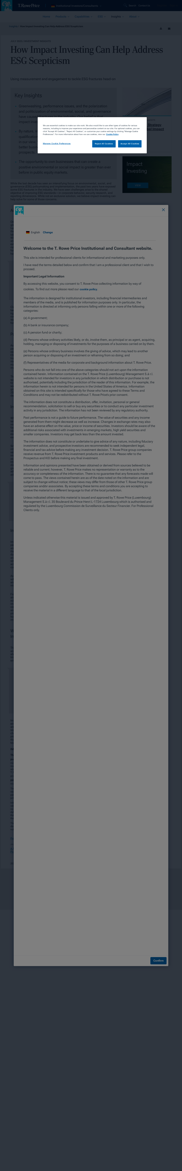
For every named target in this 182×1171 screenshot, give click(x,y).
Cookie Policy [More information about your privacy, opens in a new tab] (112, 134)
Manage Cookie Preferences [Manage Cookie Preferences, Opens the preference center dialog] (57, 143)
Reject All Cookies (104, 143)
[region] (92, 135)
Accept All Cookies (130, 143)
